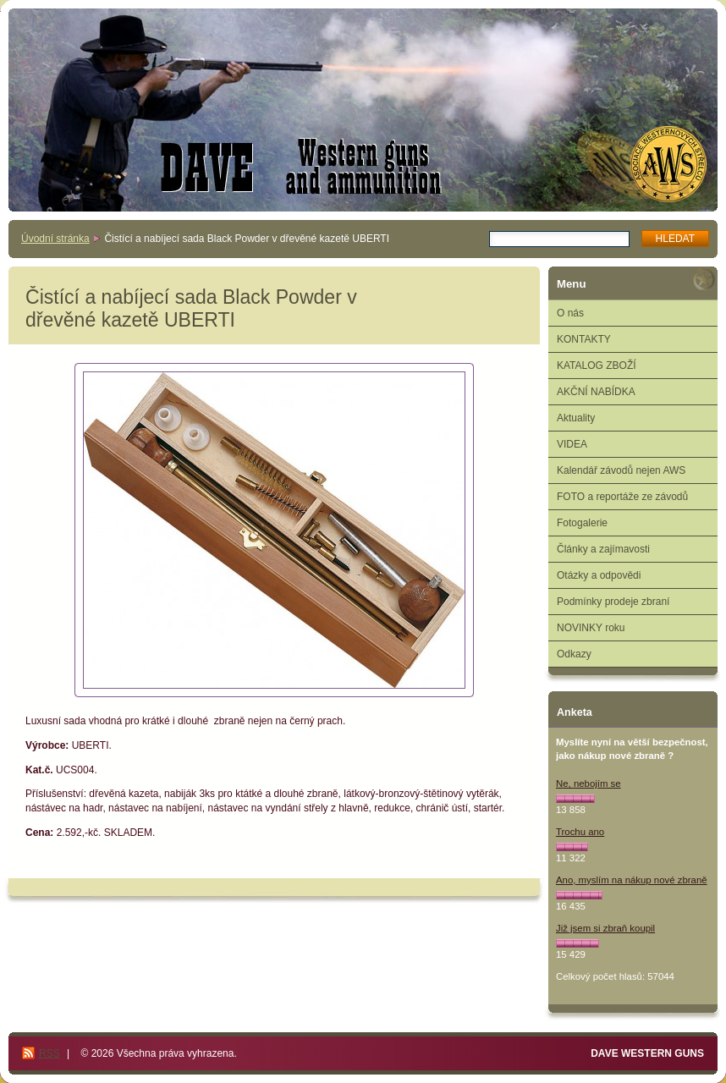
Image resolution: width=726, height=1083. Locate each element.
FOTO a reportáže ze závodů (622, 497)
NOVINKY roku (590, 628)
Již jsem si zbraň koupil (605, 928)
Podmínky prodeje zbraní (613, 601)
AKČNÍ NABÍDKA (596, 392)
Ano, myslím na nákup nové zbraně (631, 880)
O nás (570, 313)
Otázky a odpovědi (599, 575)
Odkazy (574, 654)
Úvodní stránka (55, 239)
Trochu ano (580, 832)
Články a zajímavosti (603, 549)
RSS (49, 1053)
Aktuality (576, 418)
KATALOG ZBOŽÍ (596, 365)
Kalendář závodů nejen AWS (621, 470)
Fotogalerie (582, 523)
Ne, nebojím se (588, 783)
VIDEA (572, 444)
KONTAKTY (584, 339)
